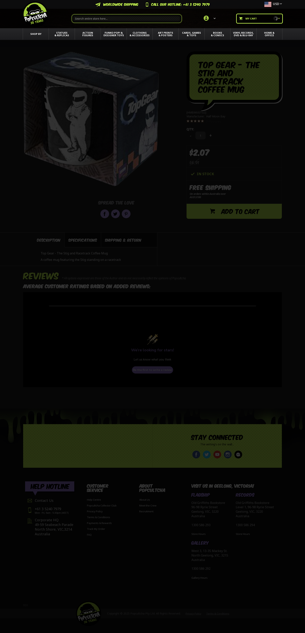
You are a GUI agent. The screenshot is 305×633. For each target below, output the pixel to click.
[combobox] (127, 18)
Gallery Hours (199, 577)
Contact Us (44, 500)
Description (48, 240)
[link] (209, 18)
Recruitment (146, 511)
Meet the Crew (147, 505)
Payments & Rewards (99, 523)
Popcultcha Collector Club (102, 505)
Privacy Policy (95, 511)
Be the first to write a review (152, 370)
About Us (144, 499)
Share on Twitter (115, 213)
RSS (25, 605)
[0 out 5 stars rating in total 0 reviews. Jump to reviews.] (204, 121)
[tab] (44, 239)
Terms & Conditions (98, 517)
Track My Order (96, 529)
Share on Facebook (104, 213)
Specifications (82, 240)
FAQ (89, 534)
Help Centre (94, 499)
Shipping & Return (123, 240)
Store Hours (198, 534)
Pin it (126, 213)
